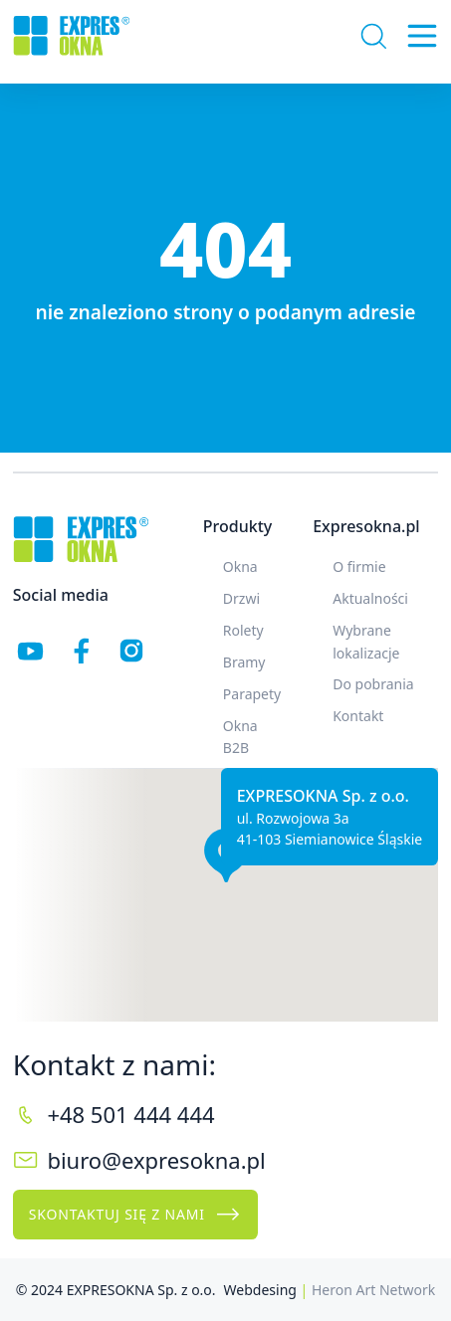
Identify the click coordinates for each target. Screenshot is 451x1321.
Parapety (252, 693)
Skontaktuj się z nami (135, 1214)
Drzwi (241, 598)
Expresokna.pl (366, 526)
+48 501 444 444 (130, 1114)
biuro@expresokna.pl (156, 1160)
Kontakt (358, 715)
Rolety (243, 630)
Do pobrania (373, 683)
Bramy (244, 662)
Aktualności (370, 598)
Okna (240, 566)
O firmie (359, 566)
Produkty (237, 526)
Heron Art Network (373, 1289)
